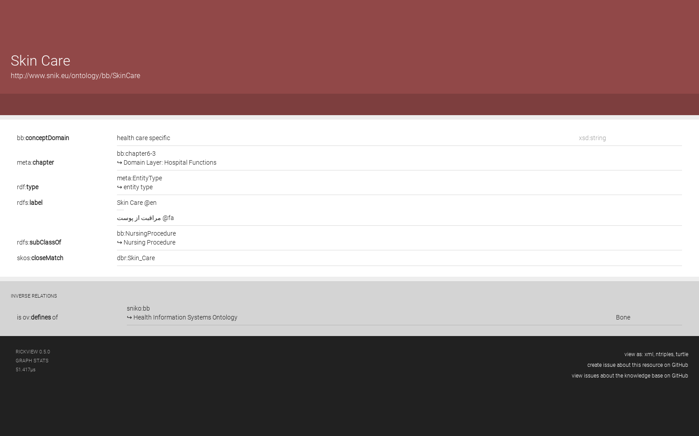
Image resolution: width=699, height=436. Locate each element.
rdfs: (29, 202)
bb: (43, 137)
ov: (37, 317)
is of (37, 317)
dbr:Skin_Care (136, 258)
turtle (682, 354)
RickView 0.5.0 (33, 352)
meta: (35, 162)
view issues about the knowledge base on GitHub (630, 376)
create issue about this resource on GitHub (637, 365)
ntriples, (665, 354)
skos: (40, 258)
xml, (649, 354)
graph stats (32, 361)
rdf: (27, 187)
